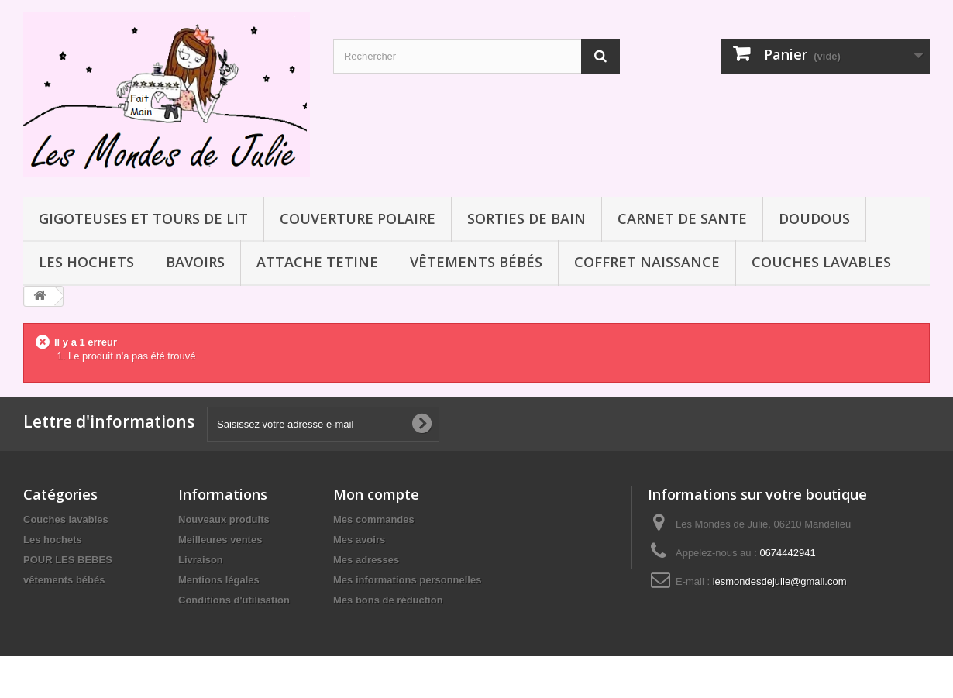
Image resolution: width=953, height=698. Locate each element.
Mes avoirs (359, 539)
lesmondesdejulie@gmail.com (780, 581)
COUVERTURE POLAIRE (357, 218)
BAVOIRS (195, 262)
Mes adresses (366, 560)
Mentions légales (219, 580)
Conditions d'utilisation (234, 600)
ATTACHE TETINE (317, 262)
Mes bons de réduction (388, 600)
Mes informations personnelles (407, 580)
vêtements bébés (476, 262)
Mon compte (376, 494)
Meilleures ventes (220, 539)
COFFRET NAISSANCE (647, 262)
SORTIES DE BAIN (526, 218)
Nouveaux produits (224, 519)
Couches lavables (821, 262)
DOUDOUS (814, 218)
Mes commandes (374, 519)
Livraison (200, 560)
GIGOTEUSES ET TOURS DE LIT (143, 218)
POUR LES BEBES (67, 560)
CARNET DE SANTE (682, 218)
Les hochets (86, 262)
